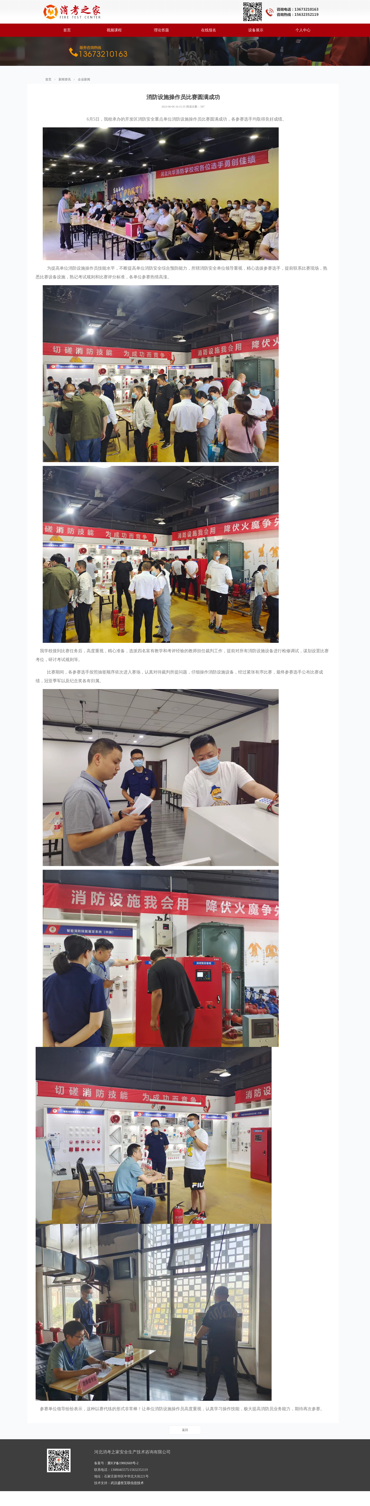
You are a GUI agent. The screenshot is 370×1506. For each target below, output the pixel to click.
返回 (185, 1445)
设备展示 (255, 30)
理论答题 (161, 30)
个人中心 (303, 30)
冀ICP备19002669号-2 (122, 1478)
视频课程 (114, 30)
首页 (67, 30)
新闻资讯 (65, 79)
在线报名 (208, 30)
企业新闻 (84, 79)
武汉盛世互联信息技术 (127, 1498)
